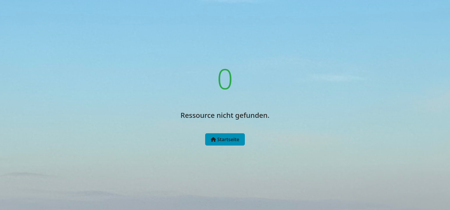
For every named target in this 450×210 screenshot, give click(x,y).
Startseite (225, 139)
